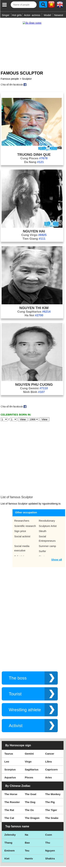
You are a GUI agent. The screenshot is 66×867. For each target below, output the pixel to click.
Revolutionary (47, 491)
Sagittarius (32, 740)
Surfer (42, 522)
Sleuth (42, 501)
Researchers (21, 491)
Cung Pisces (34, 154)
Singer (5, 15)
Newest (58, 15)
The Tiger (51, 780)
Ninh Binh (34, 388)
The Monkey (53, 765)
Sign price (20, 501)
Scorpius (10, 740)
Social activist (22, 507)
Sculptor (27, 75)
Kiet (6, 829)
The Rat (9, 780)
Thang (8, 813)
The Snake (51, 788)
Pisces (29, 748)
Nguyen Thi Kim (34, 304)
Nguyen (50, 821)
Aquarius (10, 748)
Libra (48, 732)
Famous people (10, 75)
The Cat (9, 788)
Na (26, 805)
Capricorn (51, 740)
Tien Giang (34, 235)
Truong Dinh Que (34, 151)
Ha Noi (34, 311)
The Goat (30, 765)
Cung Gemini (34, 384)
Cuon (48, 805)
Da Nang (34, 158)
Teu (27, 821)
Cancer (49, 724)
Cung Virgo (33, 231)
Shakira (50, 829)
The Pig (50, 772)
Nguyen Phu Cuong (34, 381)
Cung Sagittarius (34, 308)
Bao (27, 813)
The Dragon (32, 788)
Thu (47, 813)
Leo (6, 732)
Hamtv (29, 829)
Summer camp (47, 516)
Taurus (8, 724)
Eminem (9, 821)
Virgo (28, 732)
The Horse (10, 765)
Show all (56, 530)
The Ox (29, 780)
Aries (48, 748)
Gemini (29, 724)
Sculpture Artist (48, 496)
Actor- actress (32, 15)
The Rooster (12, 772)
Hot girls (17, 15)
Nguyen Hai (34, 228)
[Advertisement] (33, 41)
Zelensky (10, 805)
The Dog (30, 772)
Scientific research (25, 496)
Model (47, 15)
